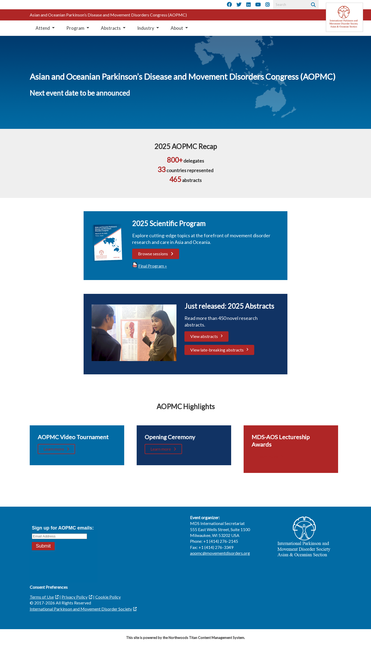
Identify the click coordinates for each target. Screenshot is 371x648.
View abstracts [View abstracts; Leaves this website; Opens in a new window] (204, 336)
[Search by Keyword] (290, 4)
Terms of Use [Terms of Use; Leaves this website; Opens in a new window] (42, 596)
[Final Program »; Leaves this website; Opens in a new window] (152, 265)
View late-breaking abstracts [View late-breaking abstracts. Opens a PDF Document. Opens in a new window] (217, 349)
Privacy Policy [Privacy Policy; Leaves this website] (75, 596)
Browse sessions (153, 253)
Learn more (54, 448)
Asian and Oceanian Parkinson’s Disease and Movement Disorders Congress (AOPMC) (108, 14)
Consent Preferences (49, 587)
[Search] (313, 4)
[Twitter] (239, 5)
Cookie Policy (108, 596)
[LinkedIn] (248, 5)
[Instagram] (267, 5)
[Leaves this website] (344, 17)
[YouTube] (258, 5)
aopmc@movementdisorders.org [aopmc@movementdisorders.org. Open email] (220, 553)
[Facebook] (229, 5)
